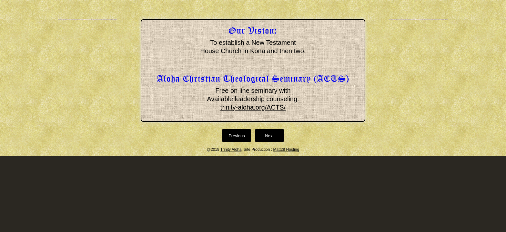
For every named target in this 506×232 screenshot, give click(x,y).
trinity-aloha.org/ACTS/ (253, 107)
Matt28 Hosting (286, 149)
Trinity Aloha (231, 149)
